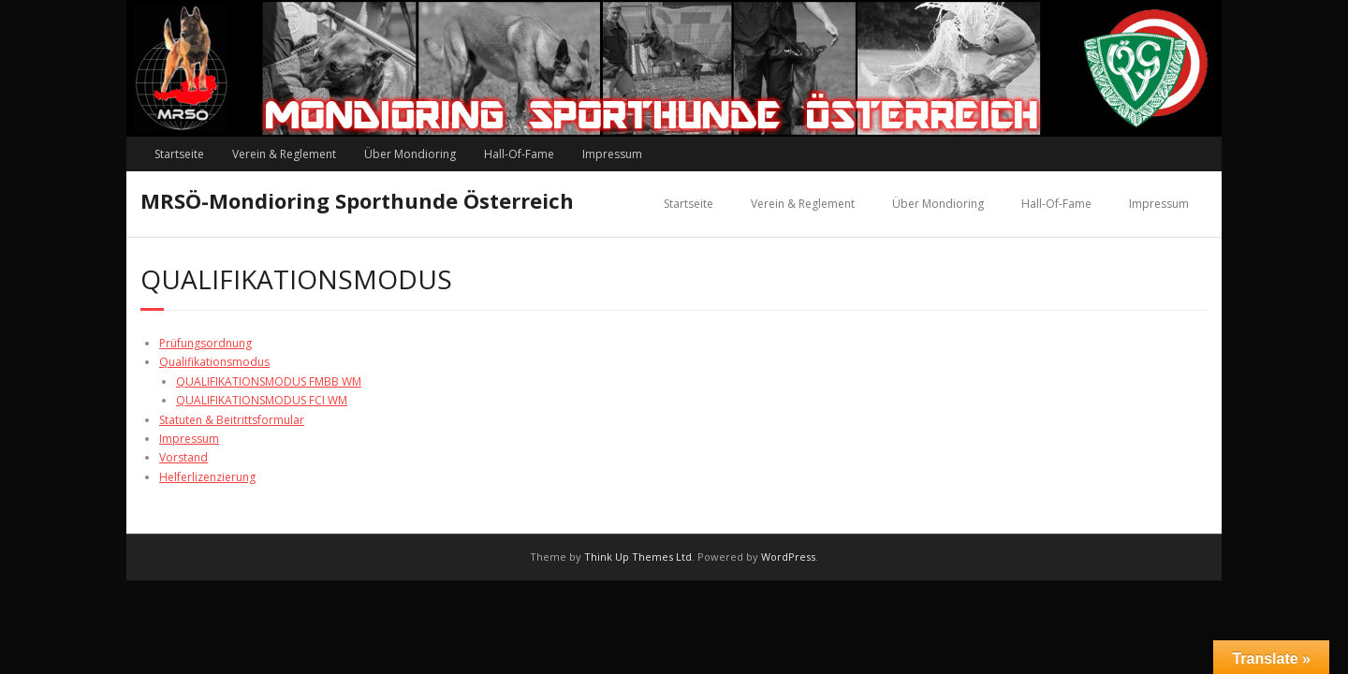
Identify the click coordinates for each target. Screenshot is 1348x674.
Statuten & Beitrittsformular (231, 420)
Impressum (612, 154)
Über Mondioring (410, 154)
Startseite (179, 154)
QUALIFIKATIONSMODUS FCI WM (261, 400)
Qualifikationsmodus (214, 362)
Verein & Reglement (284, 154)
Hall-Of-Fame (519, 154)
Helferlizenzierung (207, 477)
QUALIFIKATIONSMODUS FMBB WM (268, 381)
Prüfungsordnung (205, 343)
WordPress (788, 556)
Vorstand (183, 457)
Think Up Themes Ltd (638, 556)
